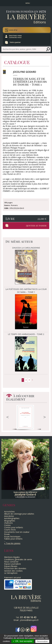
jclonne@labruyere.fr (29, 620)
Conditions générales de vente (18, 559)
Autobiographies (11, 518)
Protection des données (15, 568)
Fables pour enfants (13, 538)
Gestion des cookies (13, 570)
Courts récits (10, 529)
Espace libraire (10, 566)
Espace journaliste (12, 564)
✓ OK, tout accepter (22, 641)
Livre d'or (13, 30)
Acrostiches (9, 511)
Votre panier (15, 42)
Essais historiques (12, 536)
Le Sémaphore (10, 573)
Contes (7, 525)
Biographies (9, 520)
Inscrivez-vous (15, 36)
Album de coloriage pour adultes (19, 513)
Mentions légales (12, 557)
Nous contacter (11, 561)
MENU (28, 3)
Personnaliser (42, 641)
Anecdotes (9, 516)
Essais (7, 534)
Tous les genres (13, 543)
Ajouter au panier (36, 225)
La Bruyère (26, 16)
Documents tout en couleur (16, 532)
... (4, 541)
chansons (8, 523)
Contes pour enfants (13, 527)
